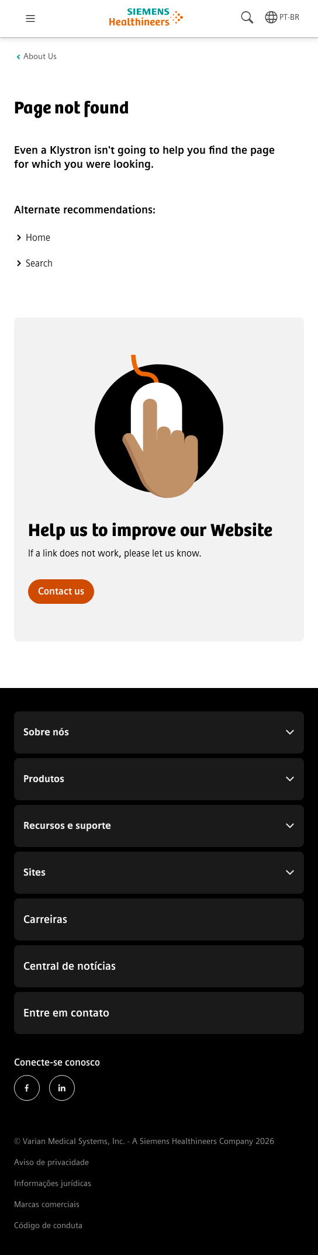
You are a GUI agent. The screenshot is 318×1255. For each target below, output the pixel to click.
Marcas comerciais (47, 1204)
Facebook (27, 1088)
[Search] (248, 17)
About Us (40, 56)
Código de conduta (48, 1225)
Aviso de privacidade (51, 1162)
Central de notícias (69, 966)
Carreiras (45, 919)
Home (38, 237)
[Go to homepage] (146, 18)
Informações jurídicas (52, 1183)
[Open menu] (30, 18)
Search (39, 263)
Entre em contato (66, 1013)
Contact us (61, 591)
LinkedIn (62, 1088)
